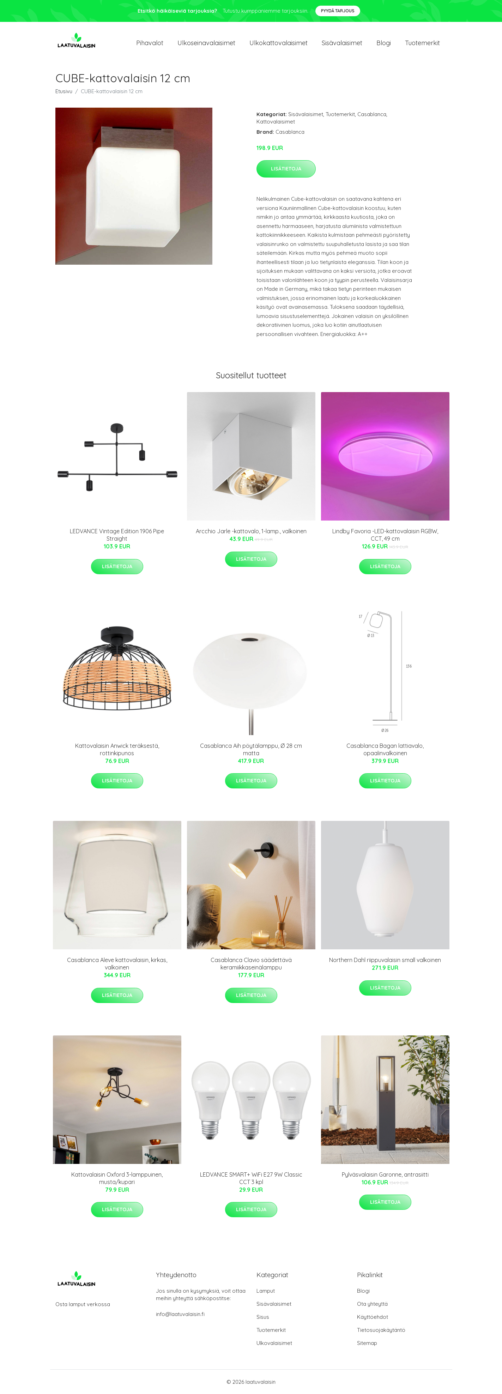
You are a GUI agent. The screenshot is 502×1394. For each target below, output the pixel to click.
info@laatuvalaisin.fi (180, 1314)
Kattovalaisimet (275, 121)
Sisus (262, 1317)
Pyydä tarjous (338, 10)
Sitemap (367, 1343)
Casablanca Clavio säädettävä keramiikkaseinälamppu (251, 963)
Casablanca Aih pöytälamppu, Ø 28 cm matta (251, 749)
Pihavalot (149, 43)
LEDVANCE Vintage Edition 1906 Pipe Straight (117, 535)
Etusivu (63, 91)
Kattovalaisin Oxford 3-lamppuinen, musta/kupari (117, 1178)
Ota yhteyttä (372, 1303)
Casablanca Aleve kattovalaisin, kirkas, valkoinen (117, 963)
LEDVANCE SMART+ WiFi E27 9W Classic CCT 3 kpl (251, 1178)
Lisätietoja (286, 169)
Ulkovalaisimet (274, 1343)
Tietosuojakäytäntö (381, 1330)
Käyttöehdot (372, 1317)
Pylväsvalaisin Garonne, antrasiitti (385, 1174)
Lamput (265, 1290)
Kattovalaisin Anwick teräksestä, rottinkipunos (117, 749)
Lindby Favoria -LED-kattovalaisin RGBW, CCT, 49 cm (385, 535)
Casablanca (371, 114)
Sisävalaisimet (342, 43)
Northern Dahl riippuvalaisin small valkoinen (385, 959)
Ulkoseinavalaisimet (206, 43)
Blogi (383, 43)
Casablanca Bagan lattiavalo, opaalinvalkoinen (385, 749)
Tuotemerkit (422, 43)
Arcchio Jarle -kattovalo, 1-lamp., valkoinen (251, 531)
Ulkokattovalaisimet (278, 43)
